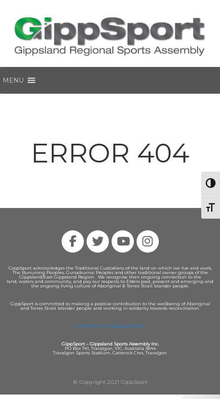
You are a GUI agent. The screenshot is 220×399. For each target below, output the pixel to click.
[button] (13, 80)
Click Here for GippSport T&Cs (110, 326)
